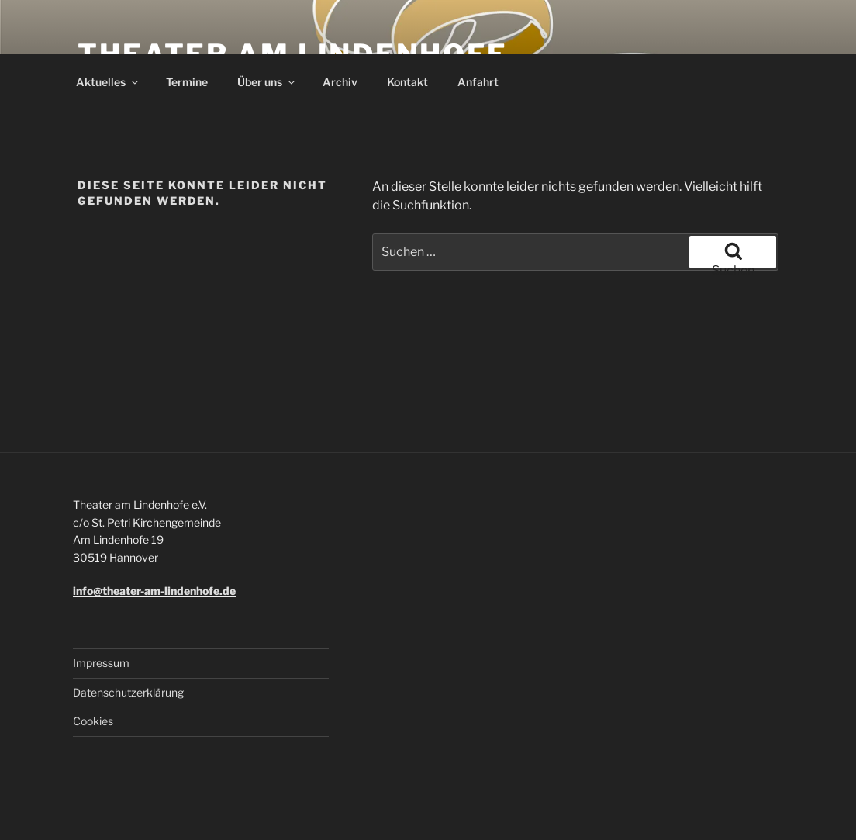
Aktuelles (108, 81)
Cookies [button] (93, 721)
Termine (187, 81)
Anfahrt (478, 81)
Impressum (101, 662)
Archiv (340, 81)
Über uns (267, 81)
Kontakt (407, 81)
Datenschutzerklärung (128, 692)
